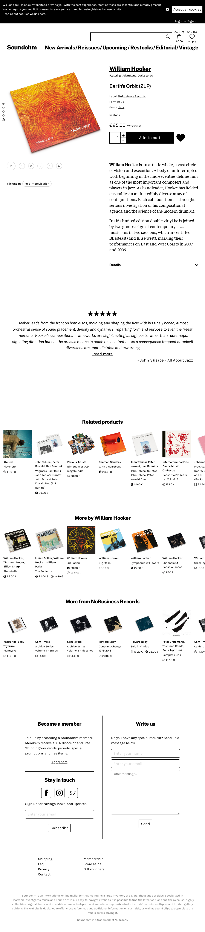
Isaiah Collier (43, 558)
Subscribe (59, 828)
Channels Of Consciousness (172, 565)
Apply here (59, 762)
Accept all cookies (187, 9)
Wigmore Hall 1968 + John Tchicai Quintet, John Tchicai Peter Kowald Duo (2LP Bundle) (48, 479)
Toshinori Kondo (172, 646)
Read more (102, 353)
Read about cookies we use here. (24, 14)
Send (145, 824)
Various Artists (76, 462)
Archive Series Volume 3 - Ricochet (80, 648)
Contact (44, 874)
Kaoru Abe (10, 641)
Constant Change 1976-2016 (110, 648)
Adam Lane (129, 75)
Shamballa (10, 571)
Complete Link (171, 654)
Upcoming (114, 47)
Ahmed (8, 462)
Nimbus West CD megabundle (78, 468)
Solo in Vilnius (140, 646)
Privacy (43, 869)
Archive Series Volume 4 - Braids (46, 648)
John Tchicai (43, 462)
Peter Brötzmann (173, 641)
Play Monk (9, 466)
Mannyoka (10, 650)
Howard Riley (107, 641)
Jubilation (73, 562)
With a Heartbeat (110, 466)
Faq (41, 864)
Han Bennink (54, 466)
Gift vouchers (94, 869)
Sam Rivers (42, 641)
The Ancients (43, 571)
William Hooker (130, 68)
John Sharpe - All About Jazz (166, 360)
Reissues (88, 47)
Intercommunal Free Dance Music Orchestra (175, 466)
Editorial (166, 47)
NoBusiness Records (132, 96)
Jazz (121, 107)
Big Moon (105, 562)
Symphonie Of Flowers (145, 562)
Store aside (92, 864)
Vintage (188, 47)
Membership (93, 859)
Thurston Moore (13, 562)
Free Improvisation (36, 183)
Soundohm (22, 47)
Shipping (45, 859)
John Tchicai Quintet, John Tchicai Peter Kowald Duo (144, 475)
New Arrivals (60, 47)
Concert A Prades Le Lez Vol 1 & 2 (175, 477)
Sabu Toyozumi (172, 650)
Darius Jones (145, 75)
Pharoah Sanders (110, 462)
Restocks (141, 47)
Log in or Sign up (186, 21)
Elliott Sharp (11, 566)
